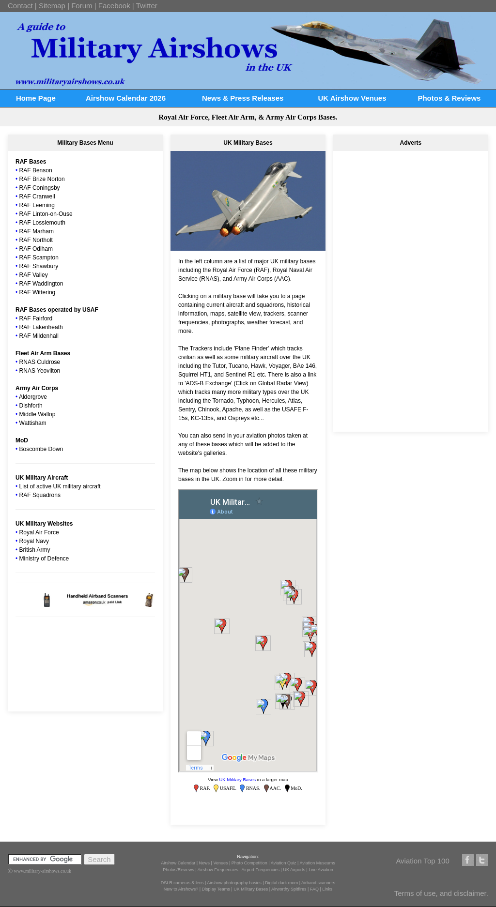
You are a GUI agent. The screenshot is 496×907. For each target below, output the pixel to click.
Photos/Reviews (178, 869)
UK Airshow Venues (352, 98)
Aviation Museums (317, 863)
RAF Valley (33, 275)
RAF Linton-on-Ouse (46, 214)
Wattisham (32, 423)
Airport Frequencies (261, 869)
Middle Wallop (37, 414)
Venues (220, 863)
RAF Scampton (39, 257)
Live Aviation (321, 869)
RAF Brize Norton (42, 179)
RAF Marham (36, 231)
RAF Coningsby (39, 187)
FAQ (314, 889)
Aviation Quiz (283, 863)
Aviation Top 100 (422, 861)
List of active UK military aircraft (60, 486)
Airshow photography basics (234, 882)
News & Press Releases (242, 98)
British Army (34, 549)
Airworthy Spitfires (289, 889)
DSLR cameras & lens (182, 882)
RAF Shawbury (39, 266)
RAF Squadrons (40, 495)
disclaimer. (471, 893)
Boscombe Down (41, 449)
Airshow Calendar (178, 863)
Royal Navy (34, 541)
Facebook (114, 5)
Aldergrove (33, 396)
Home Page (36, 98)
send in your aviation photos (249, 435)
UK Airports (294, 869)
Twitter (146, 5)
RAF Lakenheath (41, 327)
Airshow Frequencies (218, 869)
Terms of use (415, 893)
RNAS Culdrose (40, 362)
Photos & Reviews (449, 98)
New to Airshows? (181, 889)
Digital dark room (281, 882)
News (204, 863)
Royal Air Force (39, 532)
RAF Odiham (36, 248)
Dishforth (31, 405)
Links (327, 889)
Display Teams (216, 889)
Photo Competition (249, 863)
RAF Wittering (37, 292)
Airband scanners (318, 882)
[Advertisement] (410, 217)
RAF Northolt (36, 240)
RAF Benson (35, 170)
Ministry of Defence (44, 558)
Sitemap (52, 5)
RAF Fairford (36, 318)
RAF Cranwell (37, 196)
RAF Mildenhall (39, 336)
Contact (20, 5)
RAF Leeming (37, 205)
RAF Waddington (41, 283)
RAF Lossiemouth (42, 222)
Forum (81, 5)
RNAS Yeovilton (40, 370)
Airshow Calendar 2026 (126, 98)
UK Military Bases (237, 779)
